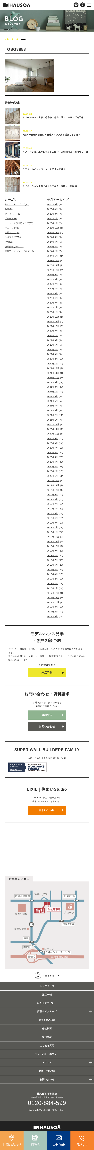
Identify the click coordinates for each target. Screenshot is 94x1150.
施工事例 (47, 994)
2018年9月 (52, 551)
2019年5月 (52, 513)
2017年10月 (53, 602)
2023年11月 (53, 265)
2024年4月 (52, 242)
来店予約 (47, 672)
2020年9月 (52, 438)
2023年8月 (52, 279)
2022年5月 (52, 345)
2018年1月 (52, 588)
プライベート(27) (14, 214)
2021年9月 (52, 382)
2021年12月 (53, 368)
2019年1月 (52, 532)
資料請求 (47, 715)
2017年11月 (53, 597)
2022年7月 (52, 335)
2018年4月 (52, 574)
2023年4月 (52, 298)
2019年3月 (52, 523)
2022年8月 (52, 331)
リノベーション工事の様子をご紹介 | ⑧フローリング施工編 (53, 117)
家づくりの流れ (47, 1020)
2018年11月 (53, 541)
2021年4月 (52, 406)
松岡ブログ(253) (13, 237)
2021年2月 (52, 415)
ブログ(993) (11, 218)
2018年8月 (52, 555)
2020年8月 (52, 443)
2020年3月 (52, 466)
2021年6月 (52, 396)
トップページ (47, 986)
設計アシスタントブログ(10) (19, 251)
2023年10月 (53, 270)
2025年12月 (53, 228)
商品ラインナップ (47, 1011)
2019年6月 (52, 508)
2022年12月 (53, 317)
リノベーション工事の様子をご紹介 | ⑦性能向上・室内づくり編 (55, 152)
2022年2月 (52, 359)
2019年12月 (53, 480)
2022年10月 (53, 326)
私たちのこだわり (47, 1003)
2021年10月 (53, 377)
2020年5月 (52, 457)
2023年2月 (52, 307)
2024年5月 (52, 237)
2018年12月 (53, 536)
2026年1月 (52, 223)
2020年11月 (53, 429)
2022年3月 (52, 354)
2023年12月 (53, 260)
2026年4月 (52, 209)
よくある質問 (47, 1045)
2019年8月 (52, 499)
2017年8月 (52, 611)
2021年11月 (53, 373)
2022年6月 (52, 340)
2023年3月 (52, 303)
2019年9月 (52, 494)
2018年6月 (52, 565)
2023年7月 (52, 284)
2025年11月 (53, 232)
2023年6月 (52, 288)
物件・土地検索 (47, 1071)
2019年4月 (52, 518)
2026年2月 (52, 218)
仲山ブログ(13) (12, 228)
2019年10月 (53, 490)
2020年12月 (53, 424)
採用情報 (47, 1037)
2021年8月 (52, 387)
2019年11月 (53, 485)
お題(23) (9, 209)
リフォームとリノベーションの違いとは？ (44, 169)
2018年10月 (53, 546)
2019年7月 (52, 504)
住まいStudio (47, 810)
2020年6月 (52, 452)
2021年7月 (52, 391)
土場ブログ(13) (12, 232)
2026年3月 (52, 214)
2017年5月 (52, 616)
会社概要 (47, 1028)
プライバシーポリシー (47, 1054)
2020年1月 (52, 476)
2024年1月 (52, 256)
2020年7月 (52, 448)
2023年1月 (52, 312)
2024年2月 (52, 251)
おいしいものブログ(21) (17, 204)
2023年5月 (52, 293)
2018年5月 (52, 569)
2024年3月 (52, 246)
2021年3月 (52, 410)
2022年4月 (52, 349)
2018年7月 (52, 560)
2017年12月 (53, 593)
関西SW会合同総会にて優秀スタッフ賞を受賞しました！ (52, 134)
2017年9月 (52, 607)
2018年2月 (52, 583)
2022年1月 (52, 363)
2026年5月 (52, 204)
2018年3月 (52, 579)
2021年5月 (52, 401)
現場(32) (9, 242)
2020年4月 (52, 462)
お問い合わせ (47, 726)
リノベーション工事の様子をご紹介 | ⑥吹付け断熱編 (50, 186)
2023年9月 (52, 274)
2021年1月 (52, 420)
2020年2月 (52, 471)
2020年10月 (53, 433)
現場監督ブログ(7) (14, 246)
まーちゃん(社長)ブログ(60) (19, 223)
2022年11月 (53, 321)
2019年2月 (52, 527)
